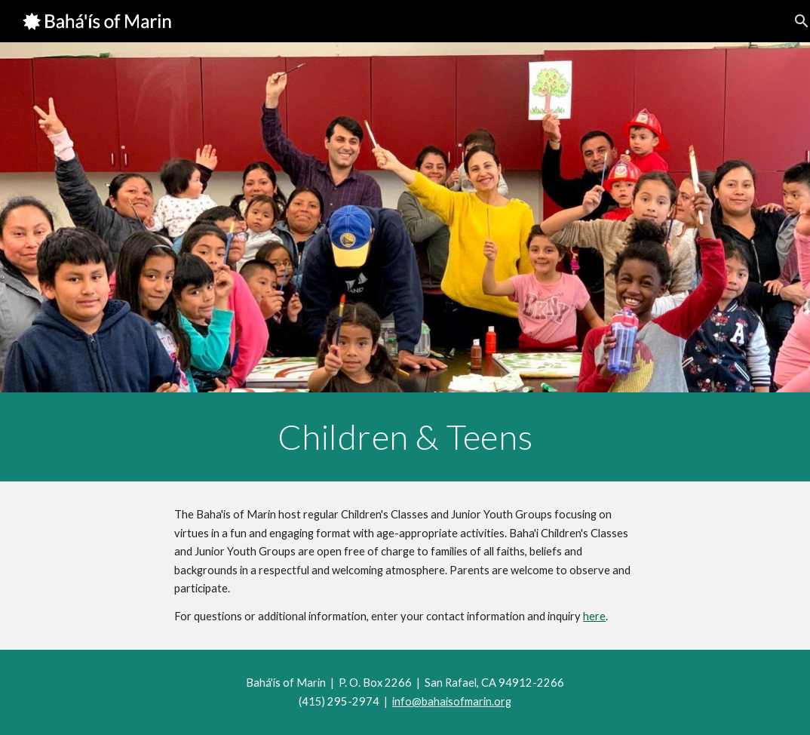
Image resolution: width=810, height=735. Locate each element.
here (594, 616)
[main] (405, 437)
